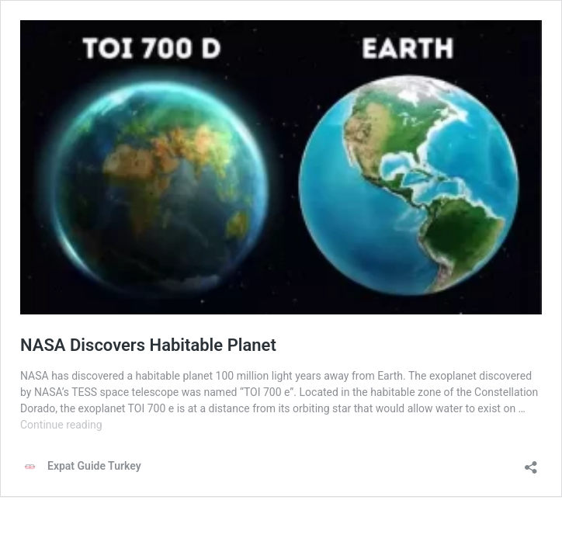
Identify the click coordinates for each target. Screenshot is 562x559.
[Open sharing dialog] (531, 462)
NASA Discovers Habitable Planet (148, 345)
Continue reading (61, 424)
